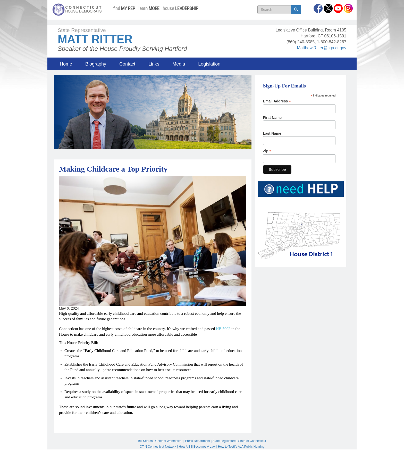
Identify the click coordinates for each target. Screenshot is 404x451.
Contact (127, 64)
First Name (272, 118)
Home (66, 64)
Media (178, 64)
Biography (95, 64)
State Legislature (224, 441)
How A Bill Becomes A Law (197, 446)
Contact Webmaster (169, 441)
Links (153, 64)
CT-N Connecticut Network (158, 446)
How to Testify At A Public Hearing (241, 446)
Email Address (277, 101)
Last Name (272, 133)
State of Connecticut (252, 441)
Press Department (197, 441)
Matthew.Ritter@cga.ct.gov (321, 48)
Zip (267, 151)
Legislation (209, 64)
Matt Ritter (95, 39)
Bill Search (145, 441)
